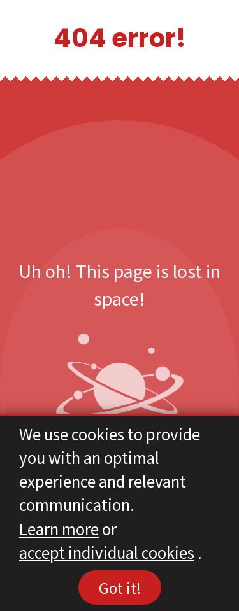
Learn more (59, 528)
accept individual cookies (106, 552)
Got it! (120, 587)
